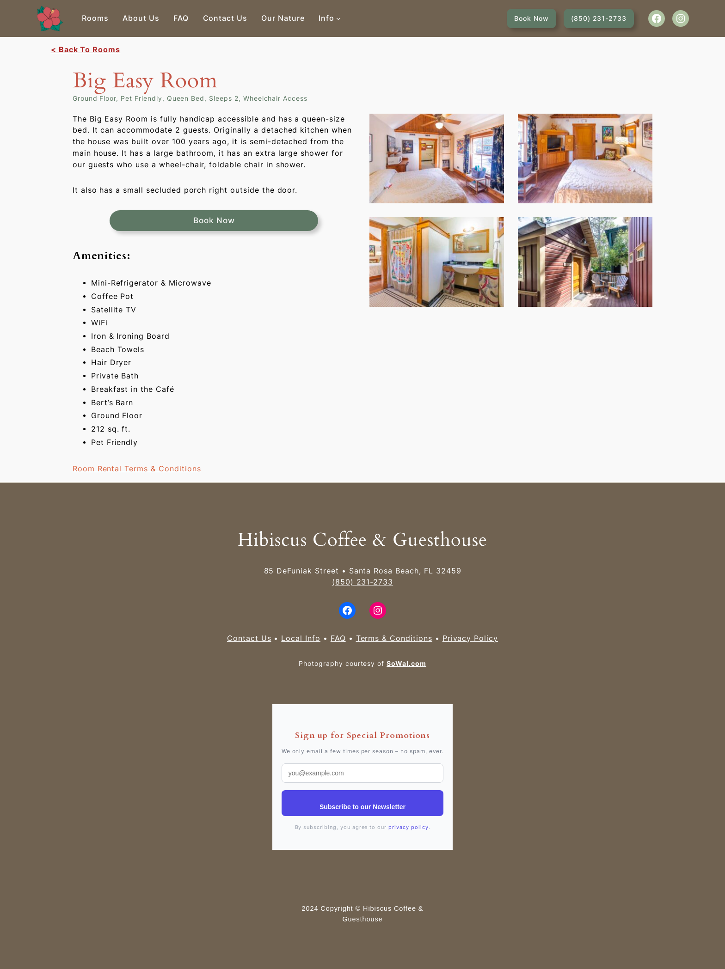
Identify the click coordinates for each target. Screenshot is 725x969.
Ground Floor (94, 98)
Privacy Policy (470, 638)
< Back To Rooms (85, 49)
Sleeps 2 (224, 98)
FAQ (338, 638)
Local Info (300, 638)
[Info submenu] (338, 18)
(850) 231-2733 (599, 18)
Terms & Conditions (394, 638)
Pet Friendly (141, 98)
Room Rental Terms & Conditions (137, 468)
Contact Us (249, 638)
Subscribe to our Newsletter (362, 807)
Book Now (531, 18)
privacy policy (408, 827)
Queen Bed (186, 98)
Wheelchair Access (275, 98)
